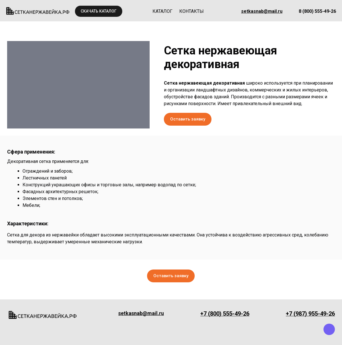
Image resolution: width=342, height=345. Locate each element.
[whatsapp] (315, 329)
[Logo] (38, 11)
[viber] (329, 329)
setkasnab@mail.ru (261, 11)
